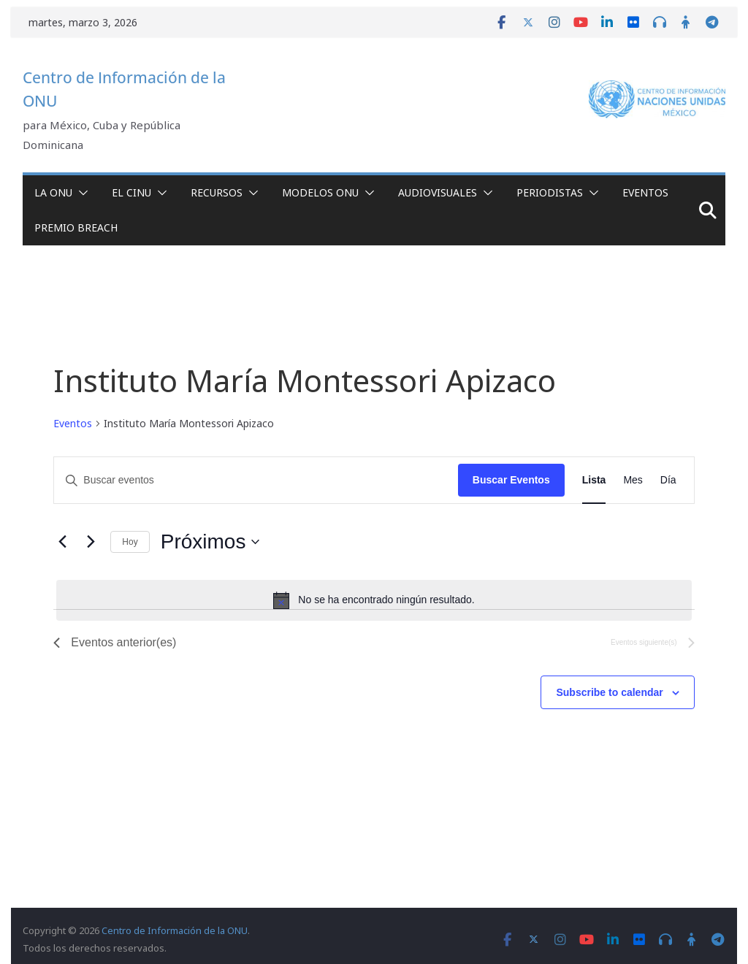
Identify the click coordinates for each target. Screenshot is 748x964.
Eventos (645, 192)
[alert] (373, 600)
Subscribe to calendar (609, 692)
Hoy (129, 542)
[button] (80, 193)
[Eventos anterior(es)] (62, 542)
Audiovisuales (437, 192)
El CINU (131, 192)
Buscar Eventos (511, 480)
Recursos (217, 192)
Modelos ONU (320, 192)
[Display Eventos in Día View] (668, 480)
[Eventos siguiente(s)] (90, 542)
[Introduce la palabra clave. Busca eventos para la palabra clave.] (256, 480)
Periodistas (549, 192)
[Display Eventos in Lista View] (594, 480)
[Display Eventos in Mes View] (632, 480)
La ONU (53, 192)
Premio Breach (76, 227)
